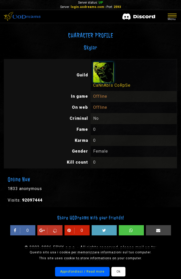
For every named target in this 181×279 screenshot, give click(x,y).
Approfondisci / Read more (82, 271)
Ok (118, 271)
